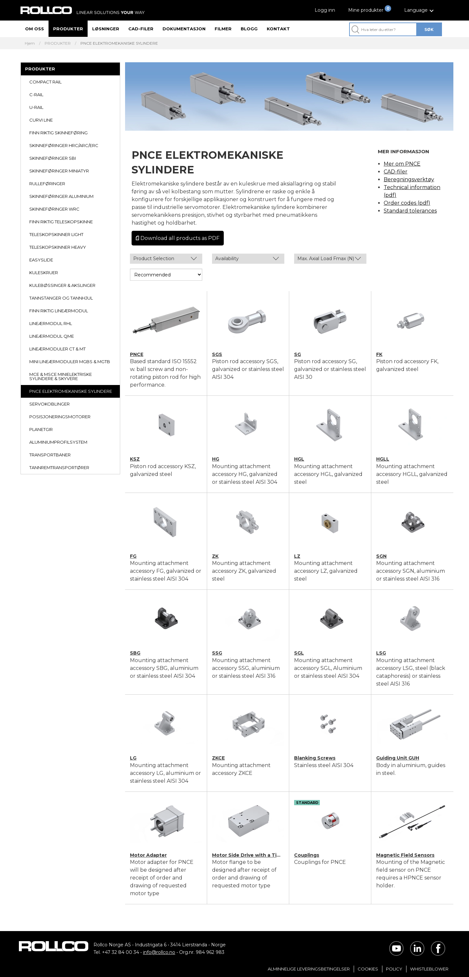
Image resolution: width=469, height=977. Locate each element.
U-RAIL (36, 107)
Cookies (368, 968)
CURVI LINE (41, 120)
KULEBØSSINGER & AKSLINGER (62, 285)
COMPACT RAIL (45, 81)
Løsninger (105, 28)
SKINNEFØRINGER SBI (52, 158)
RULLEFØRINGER (47, 183)
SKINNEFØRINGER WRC (54, 209)
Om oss (34, 28)
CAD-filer (140, 28)
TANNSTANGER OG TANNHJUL (61, 298)
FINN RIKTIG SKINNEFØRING (58, 132)
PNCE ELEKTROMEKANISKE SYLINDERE (70, 391)
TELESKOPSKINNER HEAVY (57, 247)
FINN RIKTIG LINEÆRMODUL (58, 310)
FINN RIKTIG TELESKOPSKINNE (61, 221)
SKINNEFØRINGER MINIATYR (59, 170)
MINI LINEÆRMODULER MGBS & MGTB (69, 361)
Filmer (223, 28)
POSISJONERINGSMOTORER (60, 416)
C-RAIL (36, 94)
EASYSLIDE (41, 259)
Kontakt (278, 28)
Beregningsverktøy (409, 179)
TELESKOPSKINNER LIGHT (56, 234)
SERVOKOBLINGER (49, 404)
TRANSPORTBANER (50, 454)
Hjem (30, 43)
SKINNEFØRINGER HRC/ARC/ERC (63, 145)
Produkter (68, 28)
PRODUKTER (58, 43)
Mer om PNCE (402, 164)
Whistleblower (429, 968)
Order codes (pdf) (407, 203)
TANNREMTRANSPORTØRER (59, 467)
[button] (420, 10)
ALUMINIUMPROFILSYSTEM (58, 442)
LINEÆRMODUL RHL (50, 323)
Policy (394, 968)
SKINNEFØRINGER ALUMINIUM (61, 196)
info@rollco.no (159, 952)
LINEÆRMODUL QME (51, 336)
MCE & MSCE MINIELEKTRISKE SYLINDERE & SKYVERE (60, 376)
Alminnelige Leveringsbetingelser (309, 968)
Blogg (249, 28)
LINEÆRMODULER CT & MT (57, 348)
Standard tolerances (410, 211)
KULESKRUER (43, 272)
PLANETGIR (41, 429)
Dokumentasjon (184, 28)
